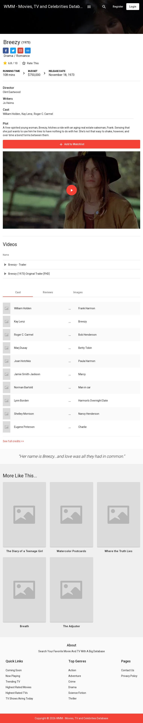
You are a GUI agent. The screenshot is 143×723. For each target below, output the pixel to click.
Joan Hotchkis (22, 361)
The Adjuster (71, 626)
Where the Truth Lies (118, 551)
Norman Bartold (23, 387)
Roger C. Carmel (43, 113)
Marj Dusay (20, 347)
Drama (8, 56)
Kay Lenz (27, 113)
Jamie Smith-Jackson (27, 374)
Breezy (12, 42)
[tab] (18, 292)
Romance (23, 56)
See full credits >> (13, 441)
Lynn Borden (21, 400)
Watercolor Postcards (71, 551)
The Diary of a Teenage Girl (24, 551)
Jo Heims (8, 102)
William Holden (11, 113)
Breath (24, 626)
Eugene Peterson (24, 426)
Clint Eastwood (11, 92)
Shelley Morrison (24, 413)
